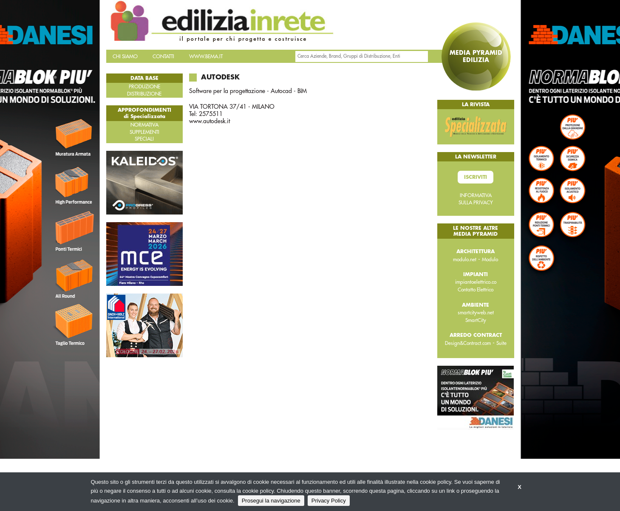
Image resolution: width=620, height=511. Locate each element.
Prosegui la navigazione (271, 500)
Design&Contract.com (468, 343)
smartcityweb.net (476, 312)
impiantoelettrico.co (475, 282)
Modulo (490, 259)
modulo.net (464, 259)
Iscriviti (475, 177)
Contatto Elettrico (475, 289)
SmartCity (475, 320)
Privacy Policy (328, 500)
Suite (501, 343)
